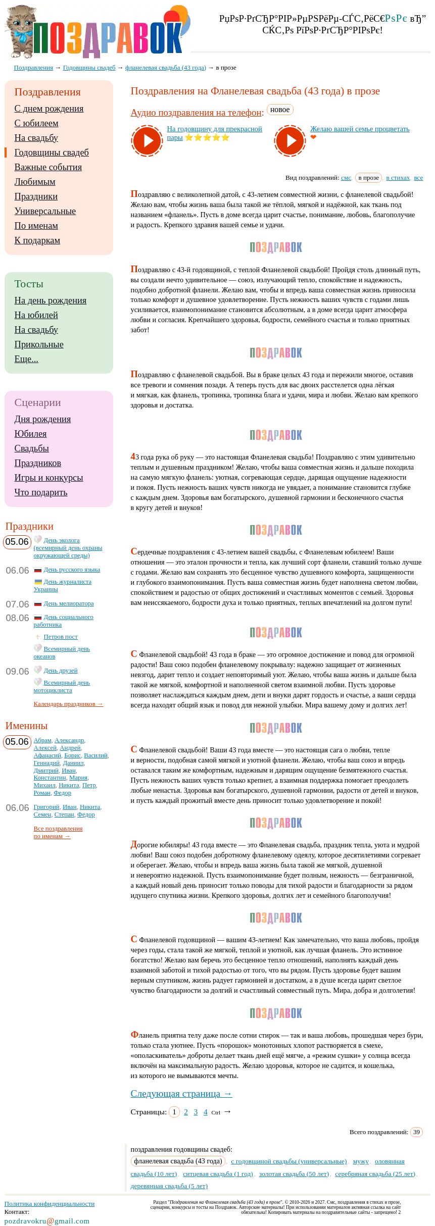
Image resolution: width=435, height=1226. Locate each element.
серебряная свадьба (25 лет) (375, 1174)
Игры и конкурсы (49, 478)
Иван (69, 770)
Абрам (43, 740)
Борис (72, 755)
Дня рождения (43, 419)
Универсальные (45, 211)
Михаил (45, 785)
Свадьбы (32, 448)
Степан (64, 814)
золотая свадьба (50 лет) (294, 1174)
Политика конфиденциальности (50, 1203)
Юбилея (31, 434)
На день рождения (51, 300)
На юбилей (36, 315)
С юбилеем (37, 123)
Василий (96, 755)
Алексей (45, 747)
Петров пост (61, 636)
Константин (50, 777)
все (418, 177)
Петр (89, 785)
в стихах (398, 177)
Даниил (73, 763)
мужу (361, 1161)
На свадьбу (36, 138)
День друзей (61, 670)
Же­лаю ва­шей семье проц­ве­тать (360, 129)
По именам (36, 226)
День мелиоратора (69, 603)
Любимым (35, 182)
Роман (42, 792)
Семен (43, 814)
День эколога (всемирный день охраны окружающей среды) (68, 548)
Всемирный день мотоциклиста (62, 686)
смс (346, 177)
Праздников (38, 463)
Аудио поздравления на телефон (196, 112)
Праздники (36, 196)
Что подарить (41, 492)
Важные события (48, 167)
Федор (62, 792)
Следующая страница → (182, 1093)
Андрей (70, 747)
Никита (69, 785)
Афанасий (47, 755)
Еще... (26, 359)
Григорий (47, 806)
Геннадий (47, 763)
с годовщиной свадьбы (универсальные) (289, 1161)
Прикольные (39, 344)
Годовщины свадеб (52, 152)
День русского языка (72, 569)
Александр (69, 740)
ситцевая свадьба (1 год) (218, 1174)
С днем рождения (49, 109)
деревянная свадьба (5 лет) (169, 1186)
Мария (78, 777)
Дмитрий (46, 770)
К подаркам (38, 240)
